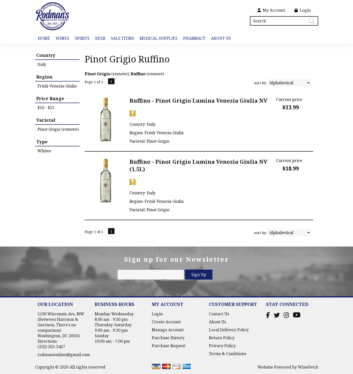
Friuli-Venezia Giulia (57, 86)
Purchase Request (169, 345)
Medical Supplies (159, 38)
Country (45, 55)
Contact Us (219, 314)
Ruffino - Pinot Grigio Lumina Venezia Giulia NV (198, 100)
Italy (42, 64)
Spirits (81, 39)
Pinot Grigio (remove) (58, 129)
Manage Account (168, 329)
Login (302, 10)
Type (42, 142)
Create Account (166, 322)
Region (44, 77)
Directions (47, 341)
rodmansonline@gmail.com (64, 354)
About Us (219, 39)
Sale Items (122, 38)
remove (120, 74)
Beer (98, 39)
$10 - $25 (46, 107)
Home (44, 38)
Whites (44, 151)
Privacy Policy (222, 345)
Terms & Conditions (227, 353)
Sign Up (198, 274)
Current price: (289, 99)
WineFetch (308, 367)
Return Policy (222, 337)
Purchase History (168, 337)
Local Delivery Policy (229, 329)
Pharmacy (194, 38)
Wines (61, 39)
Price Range (50, 98)
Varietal (45, 120)
